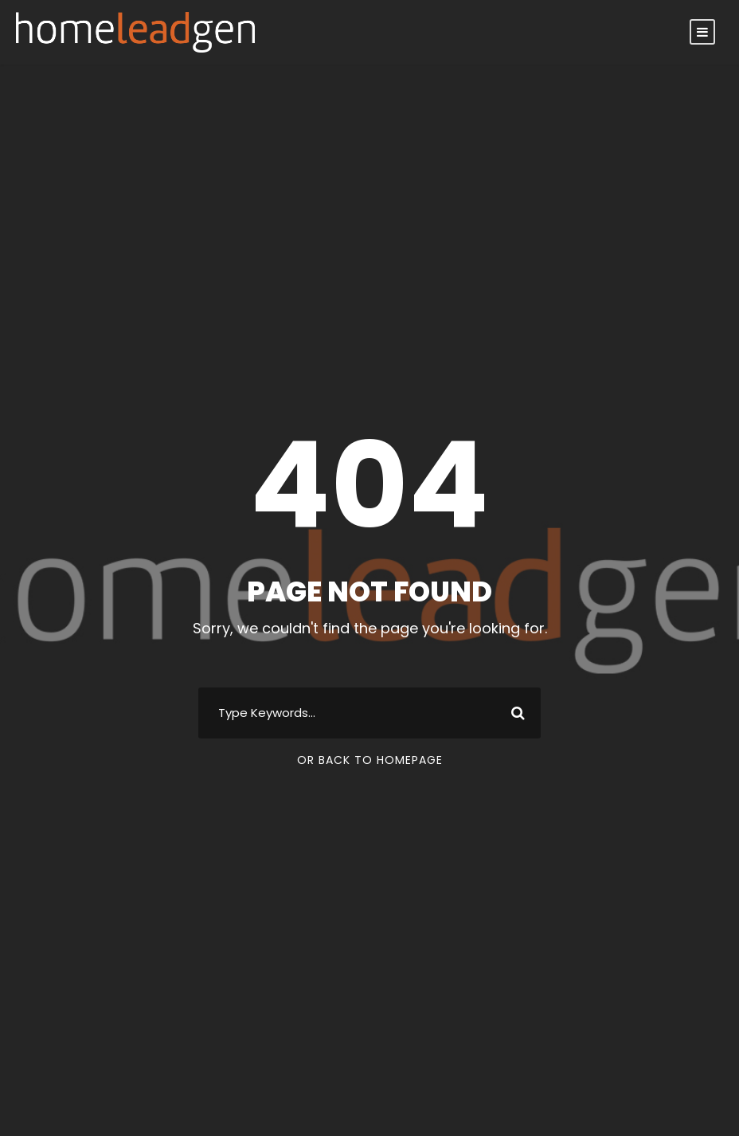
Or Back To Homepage (370, 760)
